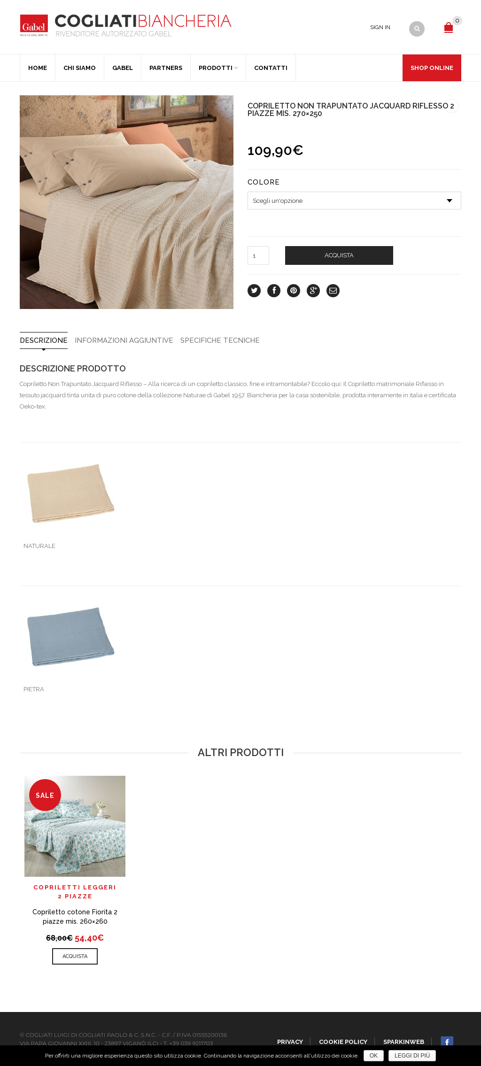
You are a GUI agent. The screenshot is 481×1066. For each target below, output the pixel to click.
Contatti (270, 67)
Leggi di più (412, 1055)
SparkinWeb (403, 1041)
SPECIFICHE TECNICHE (220, 340)
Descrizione (44, 340)
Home (37, 67)
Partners (165, 67)
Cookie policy (343, 1041)
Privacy (290, 1041)
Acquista (339, 255)
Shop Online (432, 67)
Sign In (380, 27)
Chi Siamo (79, 67)
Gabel (122, 67)
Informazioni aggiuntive (124, 340)
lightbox (37, 291)
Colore (264, 182)
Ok (374, 1055)
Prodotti (216, 67)
